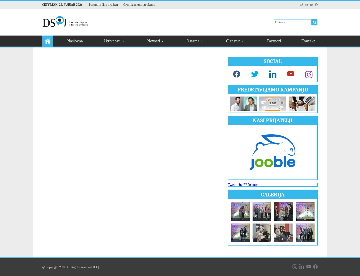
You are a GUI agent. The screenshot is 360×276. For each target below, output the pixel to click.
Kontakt (308, 41)
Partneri (274, 41)
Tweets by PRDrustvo (243, 185)
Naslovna (75, 41)
